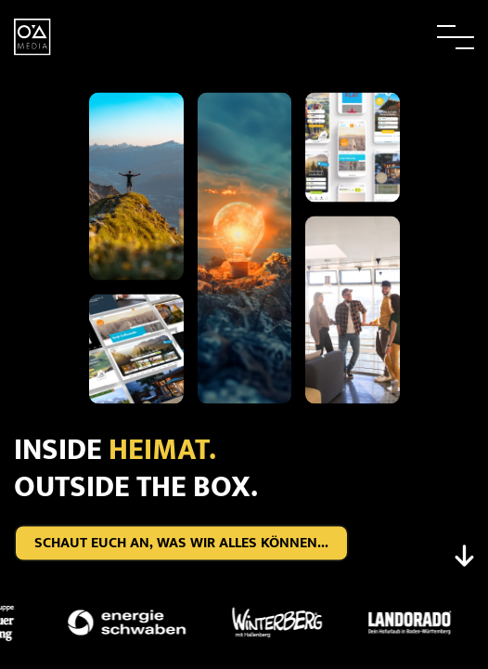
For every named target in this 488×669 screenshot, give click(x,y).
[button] (413, 37)
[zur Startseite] (32, 35)
